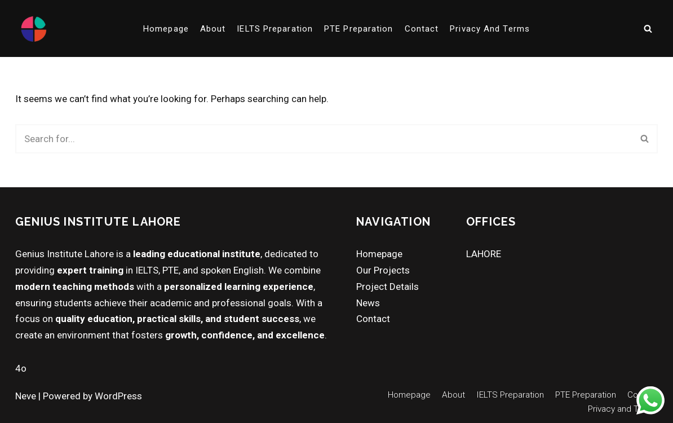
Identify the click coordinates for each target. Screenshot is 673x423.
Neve (25, 396)
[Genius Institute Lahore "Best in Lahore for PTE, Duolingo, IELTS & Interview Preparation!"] (33, 28)
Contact (422, 29)
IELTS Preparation (275, 29)
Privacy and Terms (490, 29)
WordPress (118, 396)
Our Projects (383, 270)
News (368, 303)
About (213, 29)
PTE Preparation (358, 29)
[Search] (648, 28)
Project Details (387, 286)
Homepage (166, 29)
